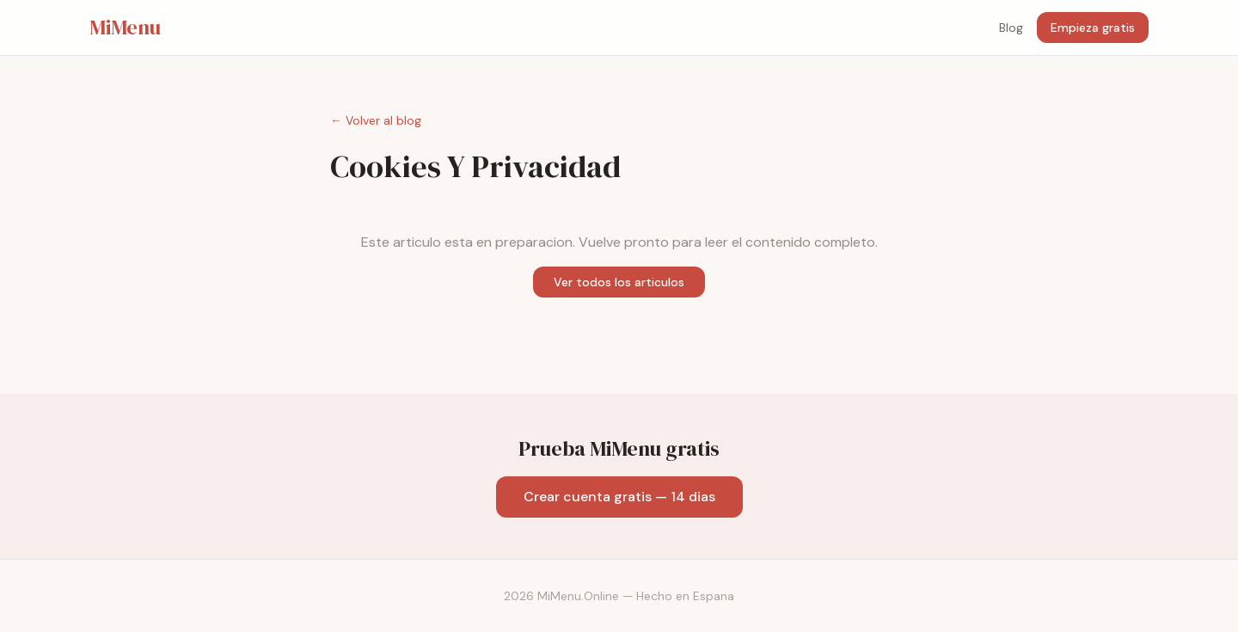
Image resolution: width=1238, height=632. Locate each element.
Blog (1011, 27)
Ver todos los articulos (619, 282)
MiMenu (125, 27)
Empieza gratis (1093, 27)
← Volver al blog (375, 120)
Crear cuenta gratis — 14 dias (619, 497)
